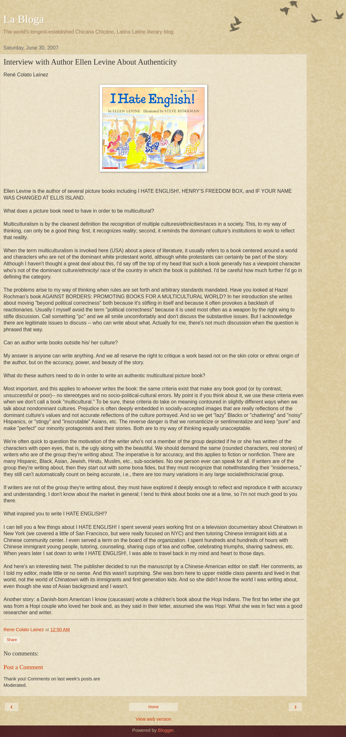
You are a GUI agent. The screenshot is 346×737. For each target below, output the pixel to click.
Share (12, 640)
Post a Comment (23, 667)
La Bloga (23, 19)
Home (153, 707)
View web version (153, 719)
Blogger (166, 730)
